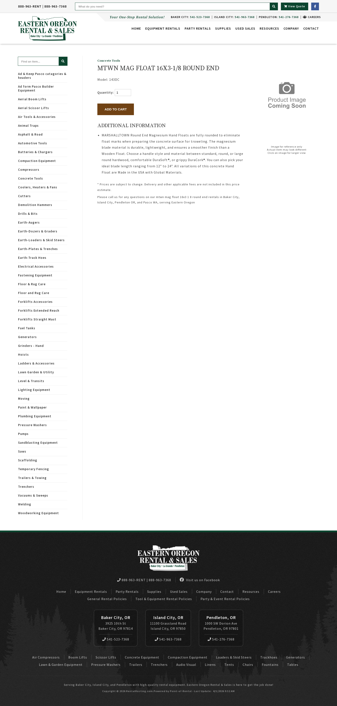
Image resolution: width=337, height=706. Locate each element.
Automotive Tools (32, 143)
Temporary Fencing (33, 469)
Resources (269, 29)
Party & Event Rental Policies (225, 599)
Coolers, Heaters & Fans (37, 187)
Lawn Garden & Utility (36, 372)
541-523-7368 (115, 639)
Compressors (28, 170)
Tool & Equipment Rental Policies (163, 599)
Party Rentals (127, 591)
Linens (210, 664)
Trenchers (26, 487)
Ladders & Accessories (36, 363)
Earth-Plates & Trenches (38, 249)
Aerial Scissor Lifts (33, 108)
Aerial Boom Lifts (32, 99)
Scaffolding (27, 460)
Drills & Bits (28, 214)
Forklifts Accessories (35, 302)
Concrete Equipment (142, 657)
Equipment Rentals (91, 591)
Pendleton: (277, 17)
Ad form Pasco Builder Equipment (36, 88)
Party (198, 29)
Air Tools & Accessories (37, 117)
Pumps (23, 434)
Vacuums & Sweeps (33, 495)
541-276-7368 (221, 639)
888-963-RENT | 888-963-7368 (42, 6)
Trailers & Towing (32, 478)
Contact (311, 29)
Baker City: (188, 17)
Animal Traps (28, 126)
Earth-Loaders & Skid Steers (41, 240)
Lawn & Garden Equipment (61, 664)
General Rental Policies (107, 599)
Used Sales (245, 29)
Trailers (135, 664)
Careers (310, 17)
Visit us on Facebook (200, 580)
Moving (24, 398)
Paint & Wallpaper (32, 407)
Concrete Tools (30, 178)
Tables (292, 664)
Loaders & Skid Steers (234, 657)
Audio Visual (186, 664)
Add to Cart (116, 109)
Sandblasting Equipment (38, 443)
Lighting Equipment (34, 390)
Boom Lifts (77, 657)
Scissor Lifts (106, 657)
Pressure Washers (32, 425)
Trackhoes (268, 657)
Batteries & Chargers (35, 152)
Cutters (24, 196)
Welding (24, 504)
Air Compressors (46, 657)
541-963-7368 (168, 639)
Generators (27, 337)
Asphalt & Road (30, 134)
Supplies (223, 29)
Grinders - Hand (31, 346)
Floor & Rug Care (32, 284)
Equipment (162, 29)
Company (291, 29)
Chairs (248, 664)
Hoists (23, 354)
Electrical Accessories (36, 266)
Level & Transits (31, 381)
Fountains (270, 664)
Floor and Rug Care (33, 293)
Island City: (232, 17)
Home (136, 29)
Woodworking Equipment (38, 513)
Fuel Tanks (26, 328)
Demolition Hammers (35, 205)
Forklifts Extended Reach (38, 310)
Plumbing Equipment (34, 416)
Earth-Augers (29, 222)
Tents (229, 664)
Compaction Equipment (37, 161)
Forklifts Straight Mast (37, 319)
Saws (22, 451)
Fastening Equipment (35, 275)
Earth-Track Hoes (32, 258)
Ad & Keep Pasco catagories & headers (42, 76)
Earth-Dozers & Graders (37, 231)
